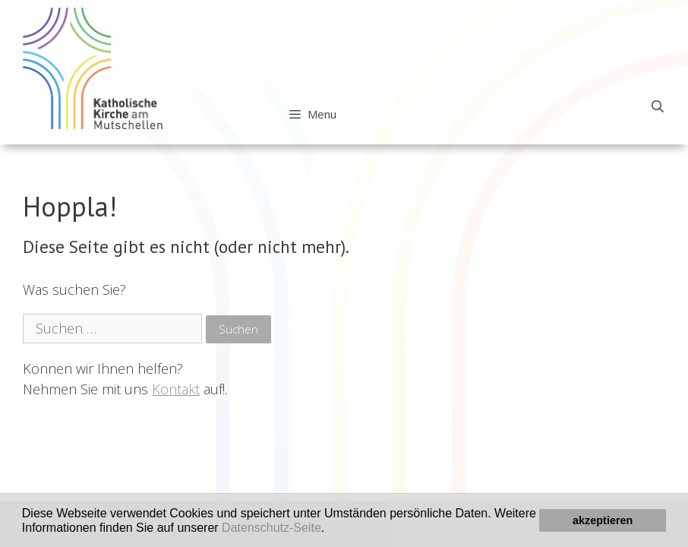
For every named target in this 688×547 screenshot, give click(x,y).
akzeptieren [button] (603, 520)
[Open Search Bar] (657, 106)
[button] (330, 528)
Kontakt (176, 389)
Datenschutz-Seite (271, 527)
